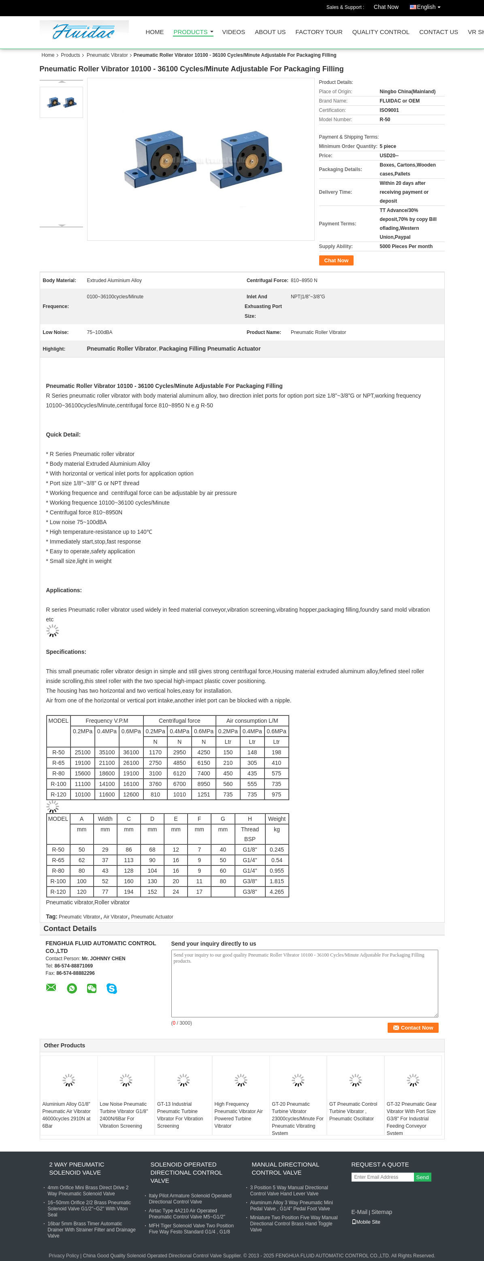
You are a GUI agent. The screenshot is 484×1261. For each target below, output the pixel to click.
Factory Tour (319, 32)
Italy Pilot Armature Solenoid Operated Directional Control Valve (190, 1199)
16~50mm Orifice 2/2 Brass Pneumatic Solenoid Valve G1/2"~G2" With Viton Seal (89, 1209)
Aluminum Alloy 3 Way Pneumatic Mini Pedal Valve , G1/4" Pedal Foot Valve (291, 1206)
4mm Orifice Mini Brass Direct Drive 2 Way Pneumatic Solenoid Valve (88, 1191)
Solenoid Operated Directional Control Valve (186, 1172)
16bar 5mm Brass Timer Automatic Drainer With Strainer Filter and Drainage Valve (92, 1230)
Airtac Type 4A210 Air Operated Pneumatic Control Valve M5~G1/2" (187, 1214)
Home (155, 32)
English (431, 5)
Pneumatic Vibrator (107, 55)
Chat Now (386, 7)
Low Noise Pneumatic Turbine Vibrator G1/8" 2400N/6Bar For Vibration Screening (124, 1115)
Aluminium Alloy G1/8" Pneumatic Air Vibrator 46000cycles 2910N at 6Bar (67, 1115)
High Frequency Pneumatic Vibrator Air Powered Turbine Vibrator (239, 1115)
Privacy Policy (64, 1256)
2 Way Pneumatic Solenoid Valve (76, 1168)
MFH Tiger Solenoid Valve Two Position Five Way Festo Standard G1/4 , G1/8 (191, 1229)
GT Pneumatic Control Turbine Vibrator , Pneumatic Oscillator (353, 1111)
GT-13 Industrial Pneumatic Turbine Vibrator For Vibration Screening (180, 1115)
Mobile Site (366, 1222)
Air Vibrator (116, 917)
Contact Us (438, 32)
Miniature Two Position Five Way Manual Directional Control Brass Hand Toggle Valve (294, 1224)
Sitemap (381, 1212)
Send (422, 1177)
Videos (233, 32)
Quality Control (380, 32)
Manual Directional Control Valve (285, 1168)
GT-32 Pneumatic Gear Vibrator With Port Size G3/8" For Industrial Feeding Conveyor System (412, 1118)
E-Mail (360, 1212)
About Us (270, 32)
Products (191, 32)
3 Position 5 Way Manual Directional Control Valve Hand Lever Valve (289, 1191)
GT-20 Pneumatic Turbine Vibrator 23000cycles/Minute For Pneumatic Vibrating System (297, 1118)
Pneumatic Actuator (152, 917)
